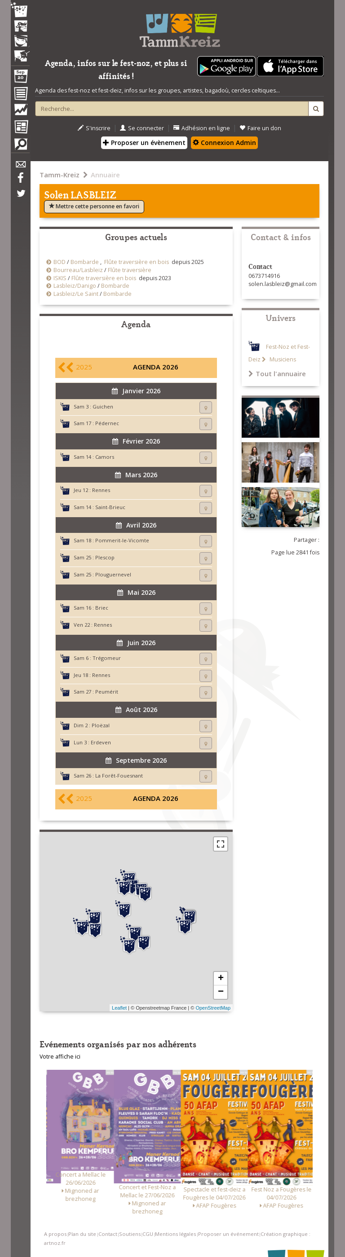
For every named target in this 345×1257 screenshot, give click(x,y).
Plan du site (82, 1234)
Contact (107, 1234)
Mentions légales (175, 1234)
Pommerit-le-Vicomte (122, 540)
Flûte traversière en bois (136, 262)
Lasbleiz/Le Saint (75, 294)
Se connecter (142, 128)
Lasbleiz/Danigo (74, 286)
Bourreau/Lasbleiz (78, 270)
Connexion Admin (224, 142)
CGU (147, 1234)
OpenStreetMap (212, 1008)
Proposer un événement (228, 1234)
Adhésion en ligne (201, 128)
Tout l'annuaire (277, 373)
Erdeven (101, 742)
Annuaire (105, 174)
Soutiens (130, 1234)
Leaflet (119, 1008)
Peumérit (106, 691)
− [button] (221, 992)
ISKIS (59, 278)
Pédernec (107, 423)
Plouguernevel (113, 574)
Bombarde (85, 262)
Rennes (101, 490)
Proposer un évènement (144, 142)
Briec (101, 607)
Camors (104, 456)
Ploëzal (101, 725)
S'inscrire (94, 128)
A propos (55, 1234)
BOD (59, 262)
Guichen (103, 406)
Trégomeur (107, 658)
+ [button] (221, 978)
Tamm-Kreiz (60, 174)
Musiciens (282, 359)
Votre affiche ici (60, 1056)
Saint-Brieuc (110, 507)
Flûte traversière (129, 270)
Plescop (105, 557)
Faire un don (260, 128)
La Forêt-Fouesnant (119, 775)
